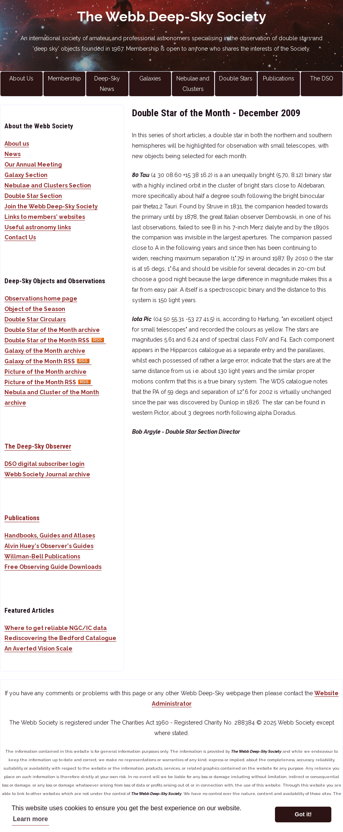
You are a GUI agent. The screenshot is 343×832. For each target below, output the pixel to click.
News (12, 154)
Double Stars (235, 78)
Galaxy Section (26, 175)
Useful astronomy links (37, 227)
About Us (21, 78)
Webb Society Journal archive (47, 474)
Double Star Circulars (35, 319)
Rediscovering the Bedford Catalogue (60, 638)
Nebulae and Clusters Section (47, 185)
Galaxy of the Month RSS (47, 361)
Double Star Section (33, 196)
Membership (64, 78)
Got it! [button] (303, 814)
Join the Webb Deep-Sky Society (51, 206)
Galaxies (150, 78)
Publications (278, 78)
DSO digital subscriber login (44, 464)
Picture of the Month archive (45, 372)
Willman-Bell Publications (42, 556)
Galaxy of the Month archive (44, 351)
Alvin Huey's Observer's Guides (48, 546)
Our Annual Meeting (33, 164)
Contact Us (20, 237)
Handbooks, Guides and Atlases (49, 535)
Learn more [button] (30, 819)
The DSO (321, 78)
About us (16, 143)
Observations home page (40, 298)
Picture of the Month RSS (48, 382)
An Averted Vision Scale (38, 648)
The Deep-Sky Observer (37, 446)
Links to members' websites (44, 217)
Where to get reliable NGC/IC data (55, 628)
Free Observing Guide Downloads (52, 567)
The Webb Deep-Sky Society (172, 16)
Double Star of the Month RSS (55, 340)
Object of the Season (34, 309)
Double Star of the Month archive (52, 330)
